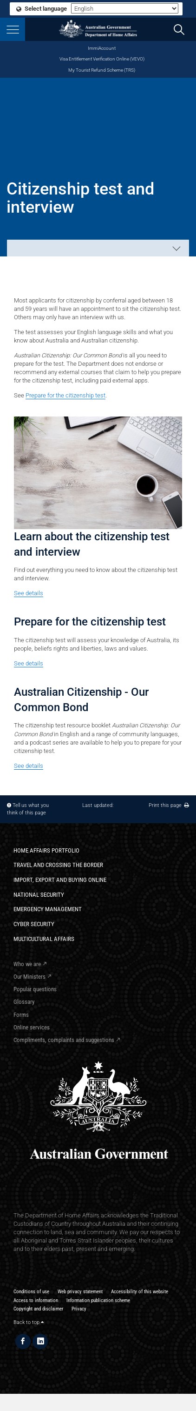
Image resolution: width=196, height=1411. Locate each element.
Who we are (27, 964)
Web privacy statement (80, 1292)
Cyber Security (33, 924)
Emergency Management (47, 909)
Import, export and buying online (59, 879)
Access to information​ (35, 1300)
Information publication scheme (98, 1300)
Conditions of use (31, 1292)
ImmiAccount (102, 48)
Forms (21, 1014)
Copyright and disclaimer (38, 1309)
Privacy (79, 1309)
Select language (41, 8)
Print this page (169, 805)
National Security (38, 894)
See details (28, 593)
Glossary (23, 1001)
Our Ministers (29, 976)
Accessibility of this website (139, 1292)
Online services (31, 1027)
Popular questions (35, 989)
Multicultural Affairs (43, 938)
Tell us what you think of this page (28, 809)
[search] (179, 29)
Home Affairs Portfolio (46, 850)
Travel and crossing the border (58, 864)
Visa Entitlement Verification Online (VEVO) (101, 58)
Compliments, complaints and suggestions (63, 1039)
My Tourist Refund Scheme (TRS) (101, 70)
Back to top (28, 1322)
